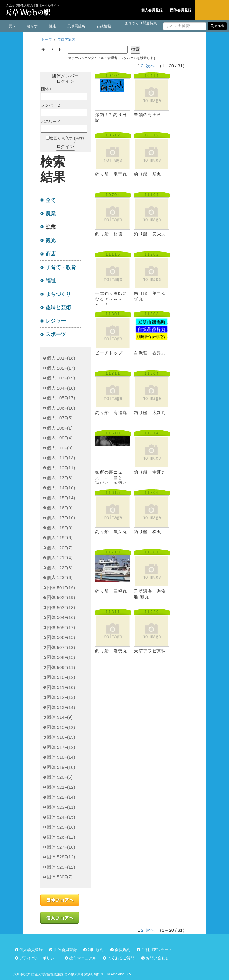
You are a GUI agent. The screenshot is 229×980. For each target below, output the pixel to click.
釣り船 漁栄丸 (111, 532)
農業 (51, 213)
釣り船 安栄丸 (150, 234)
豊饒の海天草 (147, 115)
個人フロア (84, 10)
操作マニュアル (82, 958)
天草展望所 (76, 26)
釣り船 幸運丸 (150, 472)
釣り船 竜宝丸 (111, 174)
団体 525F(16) (61, 827)
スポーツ (56, 334)
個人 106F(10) (61, 407)
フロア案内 (66, 40)
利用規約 (95, 950)
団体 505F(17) (61, 627)
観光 (51, 240)
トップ (46, 40)
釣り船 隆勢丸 (111, 651)
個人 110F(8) (60, 447)
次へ (150, 65)
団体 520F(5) (60, 777)
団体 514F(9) (60, 717)
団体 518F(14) (61, 757)
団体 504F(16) (61, 617)
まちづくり (58, 294)
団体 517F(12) (61, 747)
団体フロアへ (59, 900)
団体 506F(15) (61, 637)
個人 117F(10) (61, 517)
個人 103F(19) (61, 377)
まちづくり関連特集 (141, 23)
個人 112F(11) (61, 467)
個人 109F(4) (60, 437)
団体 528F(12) (61, 856)
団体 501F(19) (61, 587)
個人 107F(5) (60, 417)
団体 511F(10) (61, 687)
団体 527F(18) (61, 847)
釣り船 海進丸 (111, 412)
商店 (51, 253)
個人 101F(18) (61, 357)
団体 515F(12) (61, 727)
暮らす (32, 26)
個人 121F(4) (60, 557)
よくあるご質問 (120, 958)
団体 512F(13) (61, 697)
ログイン (212, 10)
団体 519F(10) (61, 767)
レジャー (56, 320)
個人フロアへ (59, 918)
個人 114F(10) (61, 487)
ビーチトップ (109, 353)
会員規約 (122, 950)
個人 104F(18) (61, 388)
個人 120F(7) (60, 547)
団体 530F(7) (60, 876)
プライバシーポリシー (38, 958)
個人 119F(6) (60, 537)
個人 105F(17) (61, 397)
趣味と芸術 (58, 307)
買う (12, 26)
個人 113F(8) (60, 477)
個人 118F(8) (60, 527)
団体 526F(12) (61, 836)
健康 (52, 26)
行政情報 (104, 26)
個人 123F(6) (60, 577)
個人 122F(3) (60, 567)
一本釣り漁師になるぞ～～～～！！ (111, 299)
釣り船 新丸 (147, 174)
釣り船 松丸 (147, 532)
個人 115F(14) (61, 497)
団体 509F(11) (61, 667)
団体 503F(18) (61, 607)
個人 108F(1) (60, 427)
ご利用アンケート (156, 950)
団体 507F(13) (61, 647)
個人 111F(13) (61, 457)
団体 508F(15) (61, 657)
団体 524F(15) (61, 816)
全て (51, 200)
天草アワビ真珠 (150, 651)
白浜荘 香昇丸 (150, 353)
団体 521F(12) (61, 787)
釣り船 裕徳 (109, 234)
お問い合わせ (157, 958)
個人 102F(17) (61, 368)
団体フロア (118, 10)
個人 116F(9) (60, 507)
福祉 (51, 280)
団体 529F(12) (61, 866)
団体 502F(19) (61, 597)
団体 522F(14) (61, 796)
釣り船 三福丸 (111, 591)
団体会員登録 (180, 10)
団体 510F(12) (61, 677)
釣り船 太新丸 (150, 412)
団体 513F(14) (61, 707)
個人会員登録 (152, 10)
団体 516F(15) (61, 737)
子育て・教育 (61, 267)
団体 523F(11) (61, 807)
